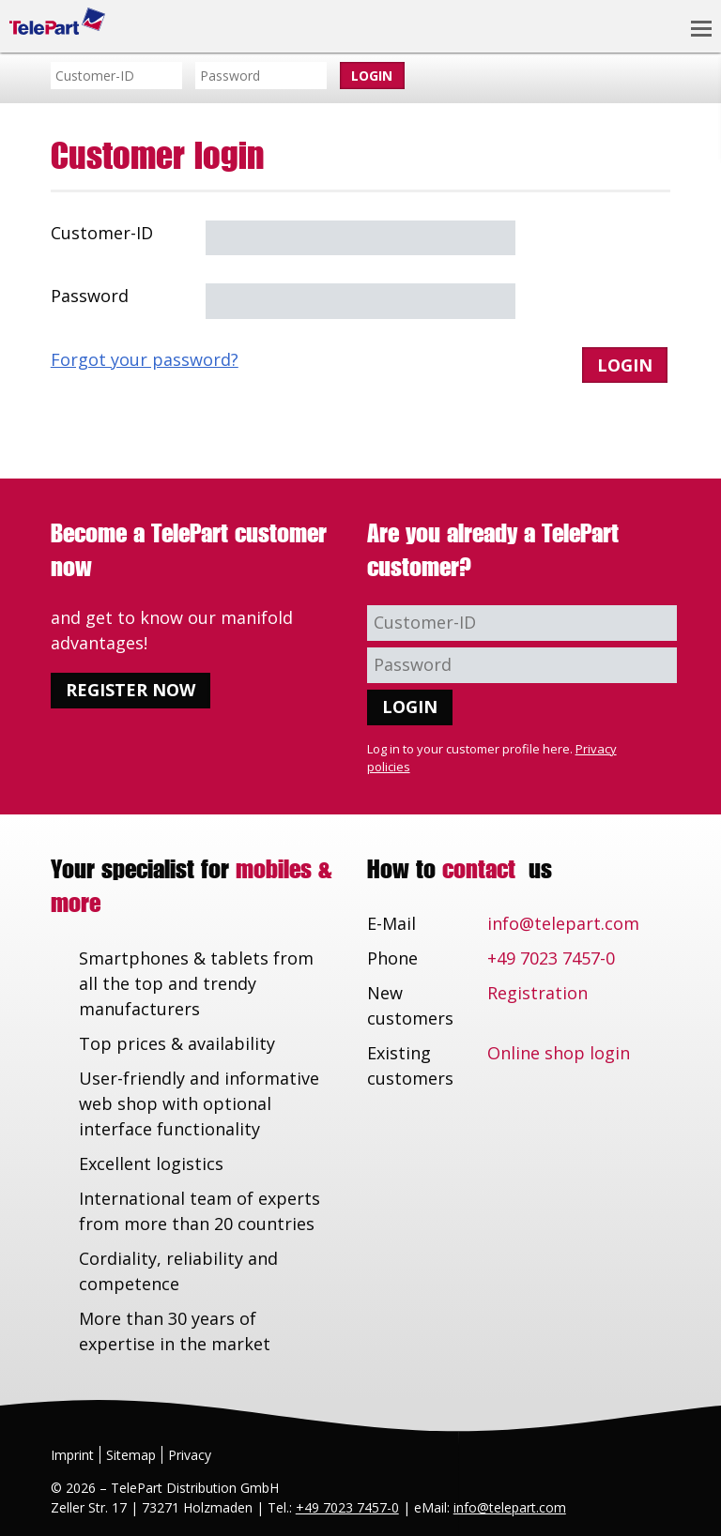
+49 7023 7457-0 (551, 958)
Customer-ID (102, 232)
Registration (537, 992)
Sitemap (131, 1455)
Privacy (189, 1455)
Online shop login (558, 1053)
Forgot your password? (144, 359)
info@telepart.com (563, 923)
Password (90, 295)
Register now (130, 689)
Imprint (72, 1455)
